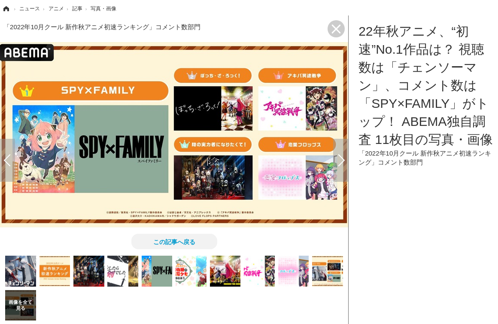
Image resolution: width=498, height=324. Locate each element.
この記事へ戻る (174, 241)
